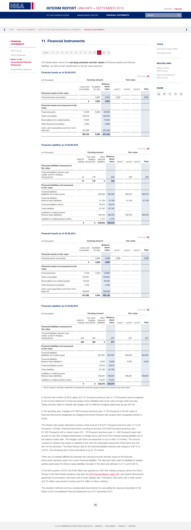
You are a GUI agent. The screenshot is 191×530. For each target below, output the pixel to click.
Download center (164, 53)
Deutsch (168, 9)
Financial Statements (117, 15)
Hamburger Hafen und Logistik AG (76, 526)
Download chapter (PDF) (167, 49)
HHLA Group (16, 51)
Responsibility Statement (21, 69)
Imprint (98, 526)
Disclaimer (110, 526)
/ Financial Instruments (93, 30)
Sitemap (132, 526)
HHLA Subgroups (18, 55)
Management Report (87, 15)
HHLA (23, 5)
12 (104, 52)
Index (46, 52)
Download (141, 76)
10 (95, 52)
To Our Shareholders (57, 15)
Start (11, 30)
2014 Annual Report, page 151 (104, 474)
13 (108, 52)
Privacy (121, 526)
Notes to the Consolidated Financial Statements (59, 30)
